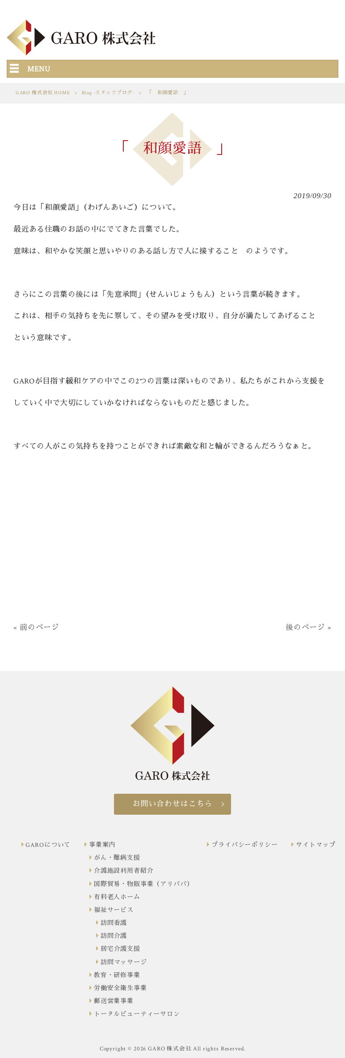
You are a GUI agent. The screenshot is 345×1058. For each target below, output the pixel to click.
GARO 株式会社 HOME (43, 93)
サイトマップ (316, 845)
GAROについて (48, 845)
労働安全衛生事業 (120, 988)
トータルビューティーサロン (137, 1014)
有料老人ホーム (117, 897)
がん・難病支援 (117, 858)
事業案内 (102, 845)
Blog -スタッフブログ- (108, 93)
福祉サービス (114, 910)
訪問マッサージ (124, 962)
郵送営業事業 (114, 1001)
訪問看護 (114, 923)
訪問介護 (114, 936)
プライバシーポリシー (244, 845)
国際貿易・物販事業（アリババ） (144, 884)
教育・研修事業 (117, 975)
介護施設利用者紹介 (124, 871)
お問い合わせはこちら (172, 804)
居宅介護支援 (120, 949)
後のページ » (309, 628)
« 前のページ (36, 628)
